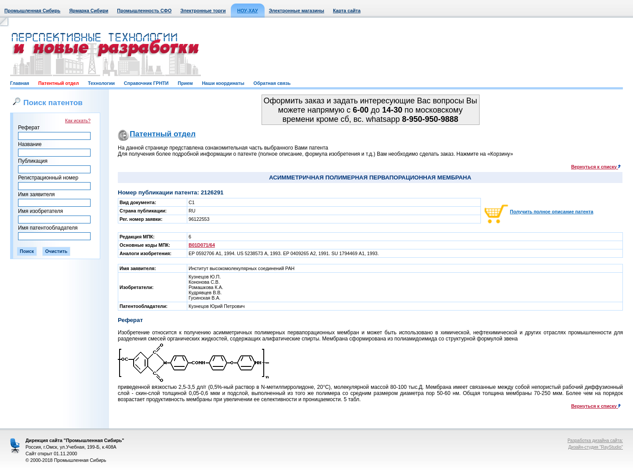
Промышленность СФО (144, 10)
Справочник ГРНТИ (146, 83)
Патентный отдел (58, 83)
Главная (19, 83)
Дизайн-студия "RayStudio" (595, 447)
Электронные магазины (296, 10)
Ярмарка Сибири (88, 10)
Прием (185, 83)
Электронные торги (203, 10)
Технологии (101, 83)
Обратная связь (272, 83)
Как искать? (78, 120)
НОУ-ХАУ (247, 10)
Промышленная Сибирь (32, 10)
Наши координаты (223, 83)
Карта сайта (346, 10)
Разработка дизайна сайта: (595, 440)
